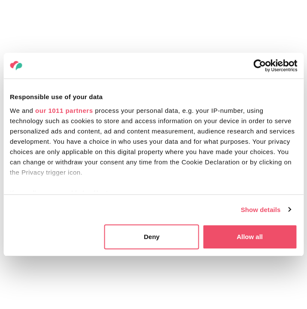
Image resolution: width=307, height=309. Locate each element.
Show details (261, 209)
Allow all (250, 236)
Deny (152, 236)
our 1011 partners (64, 110)
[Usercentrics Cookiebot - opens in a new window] (259, 65)
